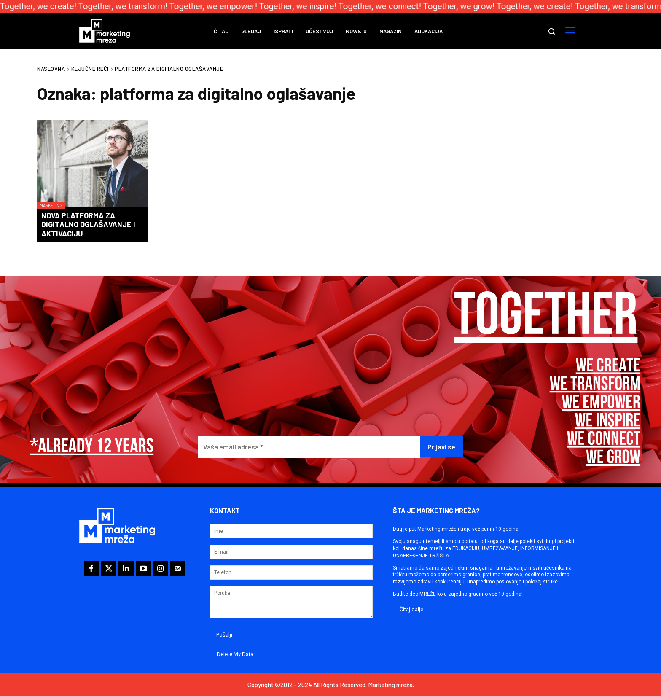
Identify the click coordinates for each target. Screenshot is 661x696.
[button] (551, 31)
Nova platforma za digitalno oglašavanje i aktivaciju (88, 224)
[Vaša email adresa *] (308, 447)
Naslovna (51, 68)
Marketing (51, 205)
